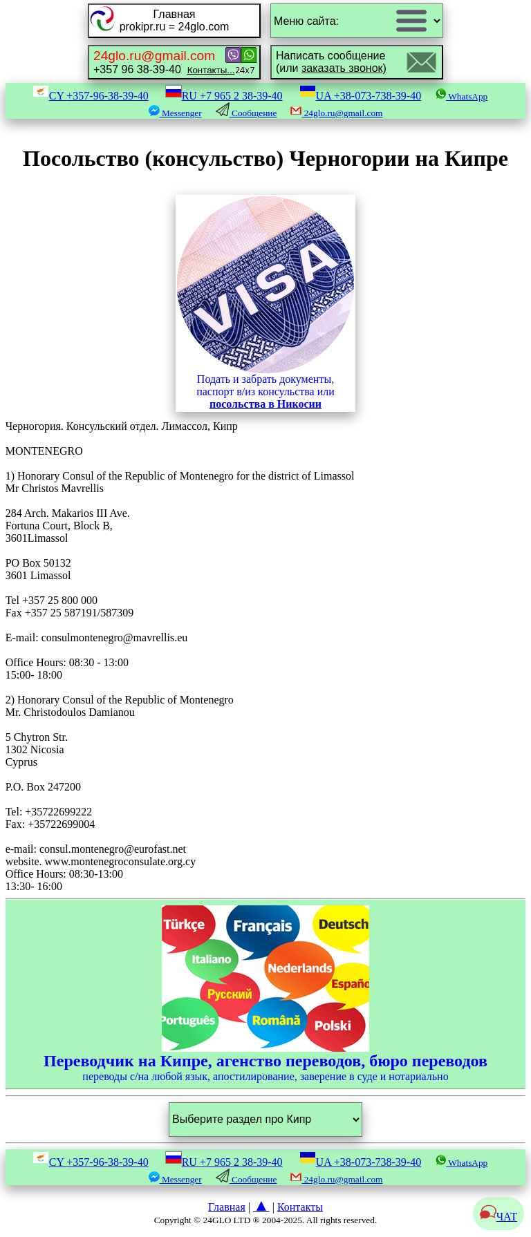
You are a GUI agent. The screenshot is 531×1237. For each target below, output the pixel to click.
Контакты (300, 1207)
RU (224, 96)
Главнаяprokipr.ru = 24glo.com (175, 20)
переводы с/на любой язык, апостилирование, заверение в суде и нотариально (265, 993)
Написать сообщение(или (331, 62)
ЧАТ (498, 1216)
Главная (226, 1207)
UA (360, 96)
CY (90, 96)
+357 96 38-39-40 (163, 61)
